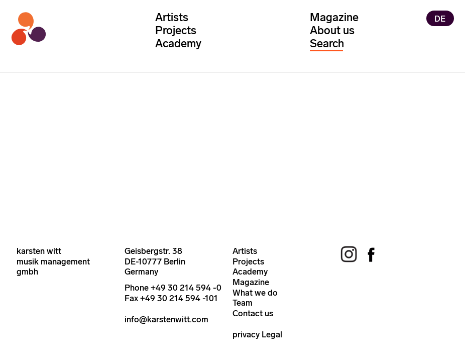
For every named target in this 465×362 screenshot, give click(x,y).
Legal (272, 334)
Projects (175, 30)
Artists (171, 17)
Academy (178, 43)
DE (439, 18)
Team (242, 303)
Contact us (252, 313)
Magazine (334, 17)
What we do (255, 293)
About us (332, 30)
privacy (246, 334)
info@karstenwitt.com (166, 319)
